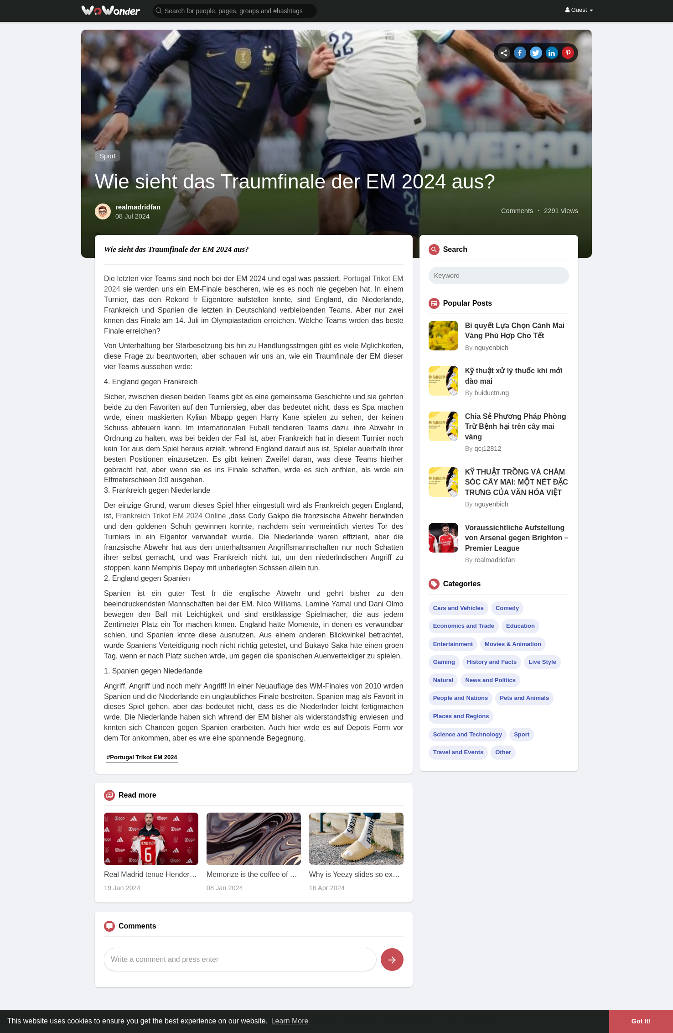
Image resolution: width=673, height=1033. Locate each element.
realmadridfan (137, 207)
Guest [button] (579, 9)
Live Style (542, 661)
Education (520, 625)
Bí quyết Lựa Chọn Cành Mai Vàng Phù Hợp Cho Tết (514, 330)
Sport (107, 156)
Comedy (507, 608)
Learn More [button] (290, 1021)
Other (503, 752)
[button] (235, 10)
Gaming (444, 661)
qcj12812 (488, 448)
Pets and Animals (524, 697)
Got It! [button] (641, 1021)
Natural (443, 680)
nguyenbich (491, 347)
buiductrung (492, 393)
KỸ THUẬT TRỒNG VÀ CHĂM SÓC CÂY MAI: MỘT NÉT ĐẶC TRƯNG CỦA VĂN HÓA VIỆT (516, 482)
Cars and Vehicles (458, 608)
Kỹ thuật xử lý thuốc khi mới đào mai (514, 376)
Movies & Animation (513, 644)
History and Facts (492, 661)
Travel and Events (458, 752)
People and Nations (460, 697)
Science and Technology (467, 734)
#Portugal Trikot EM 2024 (142, 757)
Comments (517, 210)
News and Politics (490, 680)
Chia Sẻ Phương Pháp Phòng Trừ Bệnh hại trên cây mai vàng (515, 426)
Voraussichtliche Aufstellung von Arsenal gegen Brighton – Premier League (517, 538)
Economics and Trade (463, 625)
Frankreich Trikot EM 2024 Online (171, 516)
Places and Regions (461, 716)
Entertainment (453, 644)
